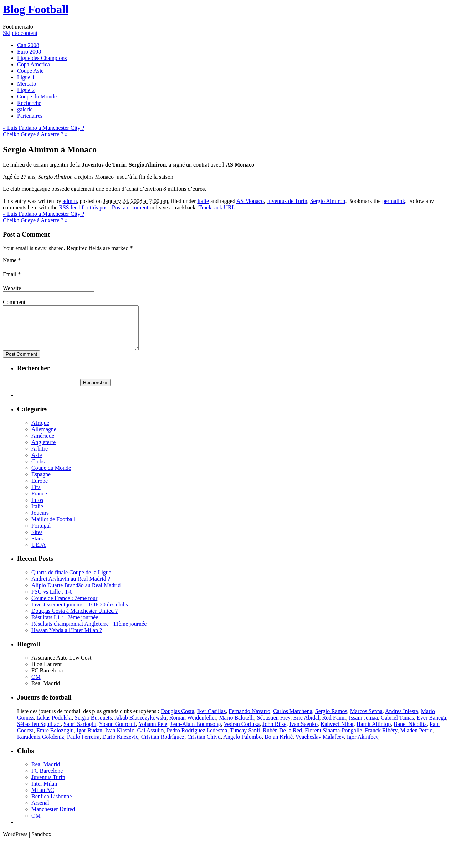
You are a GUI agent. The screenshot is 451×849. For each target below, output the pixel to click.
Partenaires (29, 116)
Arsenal (40, 811)
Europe (39, 489)
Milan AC (42, 798)
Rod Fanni (334, 726)
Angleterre (43, 451)
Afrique (40, 431)
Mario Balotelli (236, 726)
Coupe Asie (30, 71)
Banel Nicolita (410, 732)
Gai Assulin (150, 739)
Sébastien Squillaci (39, 732)
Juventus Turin (48, 786)
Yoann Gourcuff (117, 732)
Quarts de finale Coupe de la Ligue (71, 581)
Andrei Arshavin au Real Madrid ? (70, 587)
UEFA (38, 553)
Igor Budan (89, 739)
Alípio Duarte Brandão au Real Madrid (76, 594)
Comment (14, 302)
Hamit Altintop (374, 732)
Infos (37, 508)
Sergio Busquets (93, 726)
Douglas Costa (177, 720)
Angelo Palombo (242, 745)
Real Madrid (45, 773)
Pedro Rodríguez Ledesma (197, 739)
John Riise (274, 732)
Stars (37, 547)
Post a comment (130, 207)
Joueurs (40, 521)
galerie (25, 109)
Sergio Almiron (327, 201)
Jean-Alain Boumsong (195, 732)
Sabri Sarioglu (79, 732)
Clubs (38, 470)
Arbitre (39, 457)
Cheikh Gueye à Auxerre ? (35, 134)
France (39, 502)
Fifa (36, 496)
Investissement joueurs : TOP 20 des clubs (79, 613)
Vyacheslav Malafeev (319, 745)
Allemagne (43, 438)
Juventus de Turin (287, 201)
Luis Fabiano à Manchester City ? (43, 128)
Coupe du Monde (37, 96)
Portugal (41, 534)
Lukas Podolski (54, 726)
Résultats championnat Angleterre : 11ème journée (89, 632)
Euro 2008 (29, 52)
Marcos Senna (366, 720)
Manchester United (53, 818)
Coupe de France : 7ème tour (64, 607)
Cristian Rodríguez (162, 745)
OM (36, 685)
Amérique (42, 444)
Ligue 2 (26, 90)
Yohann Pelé (152, 732)
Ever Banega (431, 726)
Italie (203, 201)
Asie (36, 464)
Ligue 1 (26, 77)
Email (9, 274)
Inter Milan (44, 792)
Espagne (41, 483)
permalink (393, 201)
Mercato (26, 84)
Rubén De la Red (282, 739)
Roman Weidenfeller (192, 726)
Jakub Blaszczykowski (140, 726)
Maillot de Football (53, 528)
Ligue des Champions (42, 58)
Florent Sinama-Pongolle (333, 739)
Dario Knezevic (120, 745)
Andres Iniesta (401, 720)
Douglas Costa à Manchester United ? (74, 619)
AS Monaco (250, 201)
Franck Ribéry (381, 739)
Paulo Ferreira (83, 745)
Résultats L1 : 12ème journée (64, 626)
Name (9, 260)
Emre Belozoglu (54, 739)
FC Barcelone (47, 779)
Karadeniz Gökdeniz (40, 745)
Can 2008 (28, 45)
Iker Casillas (211, 720)
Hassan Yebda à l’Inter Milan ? (66, 639)
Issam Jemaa (363, 726)
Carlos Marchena (292, 720)
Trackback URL (216, 207)
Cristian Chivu (204, 745)
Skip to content (20, 33)
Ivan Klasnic (119, 739)
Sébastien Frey (274, 726)
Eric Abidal (306, 726)
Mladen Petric (416, 739)
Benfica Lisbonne (51, 805)
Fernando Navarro (249, 720)
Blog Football (35, 9)
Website (12, 288)
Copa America (33, 64)
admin (70, 201)
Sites (36, 541)
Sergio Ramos (331, 720)
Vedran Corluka (242, 732)
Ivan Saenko (303, 732)
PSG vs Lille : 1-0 (52, 600)
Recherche (29, 103)
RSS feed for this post (84, 207)
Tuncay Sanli (245, 739)
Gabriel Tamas (397, 726)
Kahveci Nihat (337, 732)
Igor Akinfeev (362, 745)
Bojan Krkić (279, 745)
